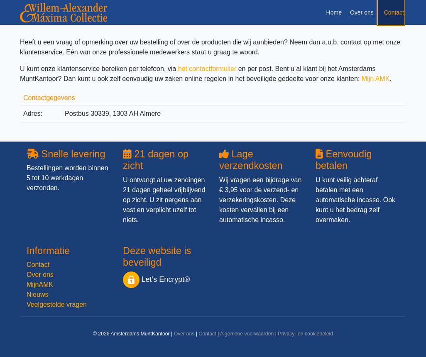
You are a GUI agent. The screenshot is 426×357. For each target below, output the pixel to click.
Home (334, 12)
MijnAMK (40, 284)
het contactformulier (207, 68)
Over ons (362, 12)
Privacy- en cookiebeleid (305, 334)
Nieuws (37, 294)
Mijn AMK (376, 78)
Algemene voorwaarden (247, 334)
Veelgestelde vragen (57, 304)
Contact (394, 12)
